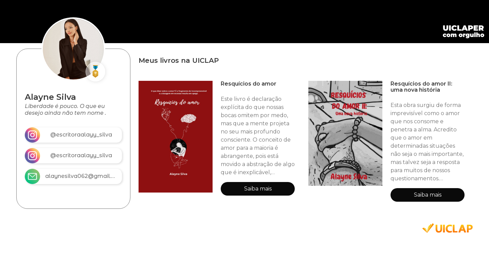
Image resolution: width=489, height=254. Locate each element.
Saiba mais (258, 188)
